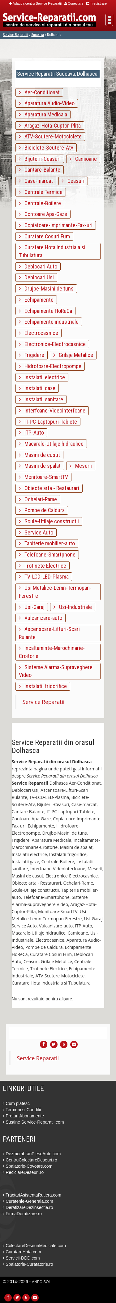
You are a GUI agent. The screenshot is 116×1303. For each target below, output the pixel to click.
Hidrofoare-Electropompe (50, 366)
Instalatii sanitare (41, 399)
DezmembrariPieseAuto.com (32, 1153)
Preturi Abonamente (23, 1115)
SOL (47, 1282)
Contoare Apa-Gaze (43, 214)
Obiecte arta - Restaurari (49, 488)
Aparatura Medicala (43, 114)
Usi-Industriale (73, 607)
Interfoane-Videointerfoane (52, 410)
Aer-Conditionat (39, 92)
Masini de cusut (39, 455)
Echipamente (36, 299)
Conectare (74, 3)
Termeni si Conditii (22, 1109)
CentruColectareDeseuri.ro (30, 1159)
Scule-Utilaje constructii (49, 521)
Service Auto (36, 532)
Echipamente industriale (49, 321)
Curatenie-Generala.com (28, 1201)
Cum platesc (16, 1103)
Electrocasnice (38, 333)
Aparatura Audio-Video (47, 103)
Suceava (37, 35)
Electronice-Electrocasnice (52, 344)
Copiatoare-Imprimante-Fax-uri (55, 225)
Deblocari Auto (38, 266)
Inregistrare (96, 3)
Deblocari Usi (36, 277)
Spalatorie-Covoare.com (27, 1166)
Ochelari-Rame (38, 499)
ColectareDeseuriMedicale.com (34, 1245)
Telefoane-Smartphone (47, 554)
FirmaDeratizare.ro (22, 1213)
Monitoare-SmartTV (43, 477)
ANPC (37, 1282)
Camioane (83, 159)
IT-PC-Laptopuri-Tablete (48, 421)
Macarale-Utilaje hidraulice (51, 443)
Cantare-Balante (39, 169)
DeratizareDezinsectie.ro (28, 1207)
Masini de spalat (40, 465)
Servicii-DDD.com (21, 1258)
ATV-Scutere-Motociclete (50, 136)
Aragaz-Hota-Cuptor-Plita (50, 125)
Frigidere (31, 355)
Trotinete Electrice (42, 565)
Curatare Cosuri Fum (44, 236)
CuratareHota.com (22, 1251)
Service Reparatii (15, 35)
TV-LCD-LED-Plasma (44, 576)
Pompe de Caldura (42, 510)
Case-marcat (36, 181)
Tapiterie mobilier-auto (47, 543)
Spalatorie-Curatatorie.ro (28, 1264)
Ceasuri (73, 181)
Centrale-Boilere (40, 203)
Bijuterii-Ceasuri (40, 159)
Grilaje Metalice (73, 355)
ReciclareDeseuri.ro (23, 1172)
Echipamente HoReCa (45, 311)
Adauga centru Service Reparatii (35, 3)
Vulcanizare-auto (40, 618)
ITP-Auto (31, 432)
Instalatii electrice (42, 377)
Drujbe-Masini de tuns (46, 288)
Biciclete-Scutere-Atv (46, 147)
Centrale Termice (40, 192)
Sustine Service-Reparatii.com (33, 1122)
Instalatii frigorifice (43, 686)
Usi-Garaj (32, 607)
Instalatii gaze (37, 388)
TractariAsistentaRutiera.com (32, 1195)
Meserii (81, 465)
